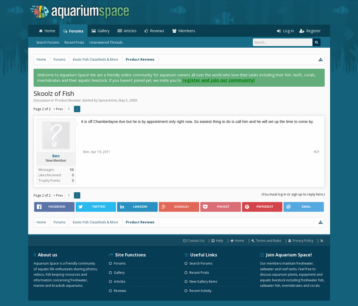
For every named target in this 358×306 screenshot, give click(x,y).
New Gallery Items (201, 281)
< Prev (58, 109)
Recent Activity (198, 290)
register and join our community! (218, 80)
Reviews (157, 30)
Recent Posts (74, 42)
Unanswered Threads (105, 42)
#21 (317, 151)
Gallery (103, 30)
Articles (130, 30)
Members (186, 30)
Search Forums (47, 42)
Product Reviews (67, 100)
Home (49, 30)
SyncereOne (108, 100)
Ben (56, 156)
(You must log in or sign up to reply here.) (293, 194)
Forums (76, 31)
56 (72, 169)
